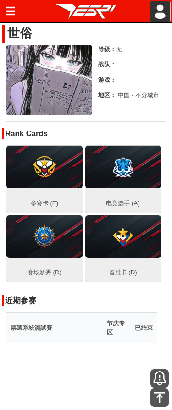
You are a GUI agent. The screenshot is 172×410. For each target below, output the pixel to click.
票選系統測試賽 (31, 327)
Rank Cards (26, 133)
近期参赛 (20, 300)
